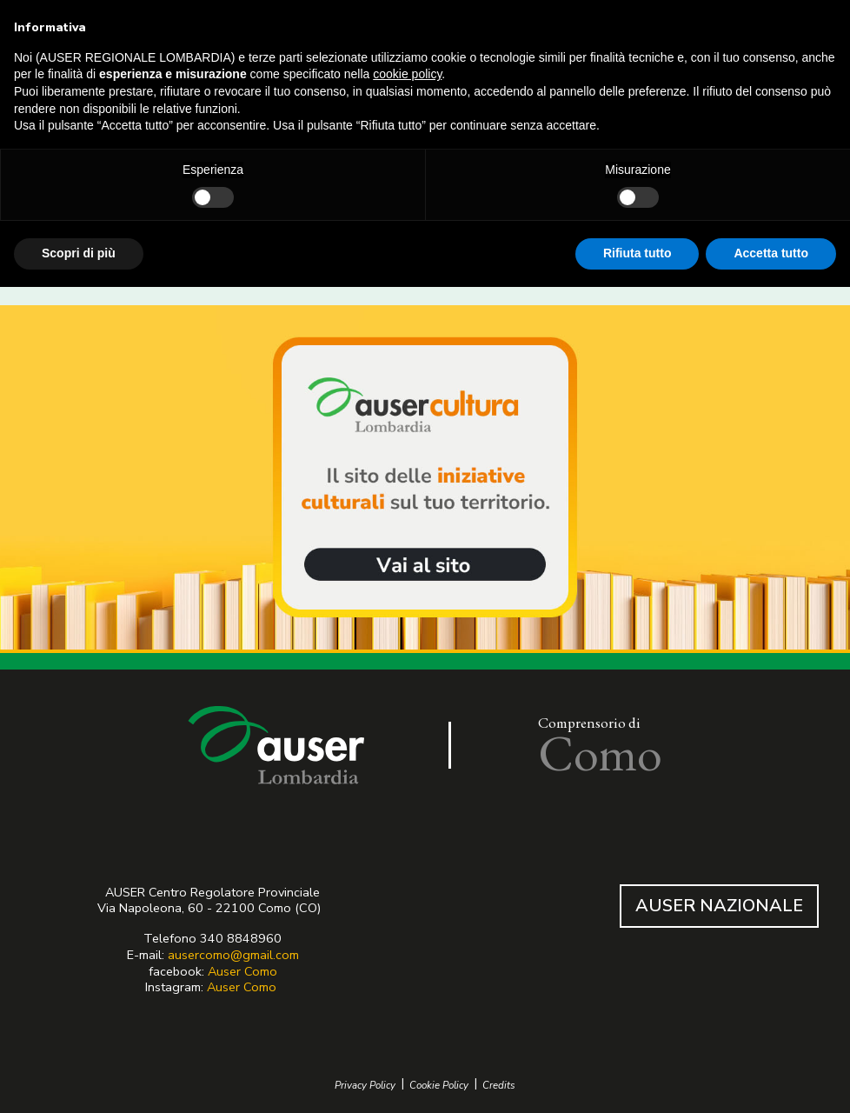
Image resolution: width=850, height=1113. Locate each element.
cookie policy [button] (407, 74)
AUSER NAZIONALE (719, 905)
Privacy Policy (365, 1085)
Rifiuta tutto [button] (637, 253)
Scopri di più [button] (79, 253)
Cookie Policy (438, 1085)
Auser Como (242, 971)
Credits (498, 1085)
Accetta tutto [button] (771, 253)
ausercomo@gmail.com (233, 954)
